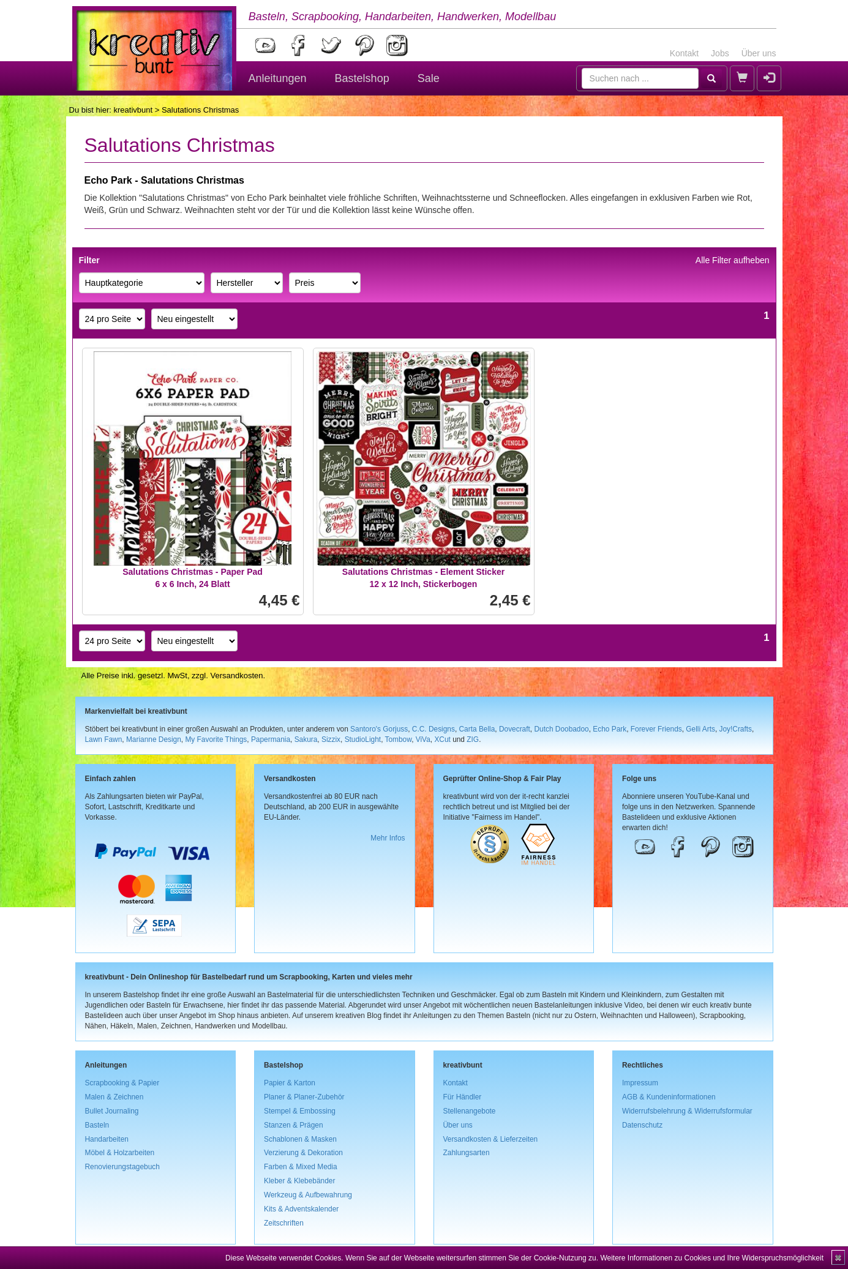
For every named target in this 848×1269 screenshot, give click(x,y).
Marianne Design (153, 739)
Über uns (758, 53)
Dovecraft (514, 729)
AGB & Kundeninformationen (669, 1097)
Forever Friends (656, 729)
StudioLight (363, 739)
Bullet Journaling (112, 1111)
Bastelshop (362, 78)
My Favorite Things (216, 739)
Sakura (306, 739)
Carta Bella (477, 729)
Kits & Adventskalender (301, 1209)
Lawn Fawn (103, 739)
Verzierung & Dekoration (303, 1152)
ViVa (423, 739)
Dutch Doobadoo (561, 729)
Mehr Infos (387, 838)
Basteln (97, 1125)
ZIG (473, 739)
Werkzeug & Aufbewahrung (308, 1195)
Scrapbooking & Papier (122, 1083)
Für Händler (462, 1097)
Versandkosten (236, 675)
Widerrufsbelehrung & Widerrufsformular (687, 1111)
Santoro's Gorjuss (379, 729)
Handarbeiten (107, 1139)
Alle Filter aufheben (733, 260)
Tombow (398, 739)
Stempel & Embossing (300, 1111)
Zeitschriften (284, 1223)
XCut (442, 739)
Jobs (720, 53)
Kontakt (684, 53)
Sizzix (330, 739)
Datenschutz (642, 1125)
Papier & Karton (289, 1083)
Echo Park (609, 729)
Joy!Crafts (735, 729)
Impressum (640, 1083)
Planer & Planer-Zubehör (304, 1097)
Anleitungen (278, 78)
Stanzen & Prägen (293, 1125)
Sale (429, 78)
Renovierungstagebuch (122, 1166)
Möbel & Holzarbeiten (120, 1152)
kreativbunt (132, 109)
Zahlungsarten (466, 1152)
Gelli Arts (700, 729)
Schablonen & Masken (300, 1139)
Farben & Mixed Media (300, 1166)
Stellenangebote (469, 1111)
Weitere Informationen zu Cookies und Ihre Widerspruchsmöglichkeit (712, 1258)
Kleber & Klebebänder (299, 1181)
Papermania (270, 739)
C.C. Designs (433, 729)
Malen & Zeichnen (114, 1097)
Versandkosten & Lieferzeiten (490, 1139)
